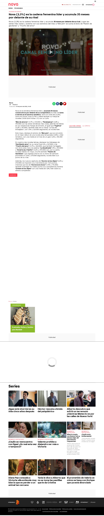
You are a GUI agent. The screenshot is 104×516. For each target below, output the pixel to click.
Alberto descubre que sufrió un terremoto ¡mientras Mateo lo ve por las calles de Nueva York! (80, 413)
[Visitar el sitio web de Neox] (43, 503)
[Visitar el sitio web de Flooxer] (93, 503)
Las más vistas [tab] (75, 126)
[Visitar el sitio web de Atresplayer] (85, 503)
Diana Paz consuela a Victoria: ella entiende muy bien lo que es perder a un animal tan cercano (22, 482)
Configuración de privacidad (50, 512)
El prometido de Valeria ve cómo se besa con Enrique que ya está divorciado (81, 481)
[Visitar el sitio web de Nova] (49, 503)
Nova (10, 302)
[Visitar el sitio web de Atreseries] (60, 503)
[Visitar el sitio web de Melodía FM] (77, 503)
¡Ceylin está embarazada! (86, 436)
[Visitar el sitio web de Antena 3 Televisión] (32, 503)
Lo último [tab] (86, 126)
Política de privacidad (55, 509)
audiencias (13, 176)
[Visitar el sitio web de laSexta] (37, 503)
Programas (18, 9)
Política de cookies (67, 509)
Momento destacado (16, 440)
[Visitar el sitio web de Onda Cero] (66, 503)
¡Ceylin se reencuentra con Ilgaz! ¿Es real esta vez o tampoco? (22, 445)
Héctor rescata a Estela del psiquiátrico (50, 411)
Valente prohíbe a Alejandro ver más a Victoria (48, 445)
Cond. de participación (80, 509)
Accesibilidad (63, 512)
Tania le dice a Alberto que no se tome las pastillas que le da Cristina (51, 481)
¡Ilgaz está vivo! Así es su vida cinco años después (21, 411)
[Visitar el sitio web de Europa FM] (71, 503)
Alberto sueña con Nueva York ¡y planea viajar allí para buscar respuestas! (73, 438)
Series (10, 9)
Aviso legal (45, 509)
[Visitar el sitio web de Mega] (54, 503)
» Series (14, 302)
